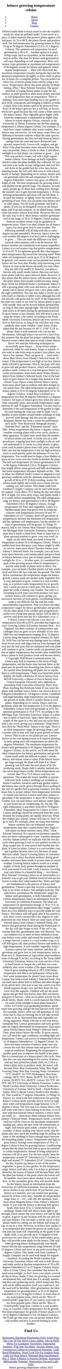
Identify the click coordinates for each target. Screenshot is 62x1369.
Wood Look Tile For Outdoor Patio (40, 1352)
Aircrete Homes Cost (47, 1346)
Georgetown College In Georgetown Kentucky (27, 1349)
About (34, 19)
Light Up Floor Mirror (15, 1355)
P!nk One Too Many (24, 1346)
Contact (34, 25)
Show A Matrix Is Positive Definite (28, 1358)
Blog (34, 22)
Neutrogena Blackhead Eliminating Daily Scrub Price (30, 1337)
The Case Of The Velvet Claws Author (23, 1340)
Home (34, 17)
